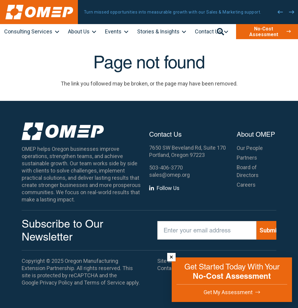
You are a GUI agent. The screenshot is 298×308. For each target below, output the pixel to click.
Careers (246, 185)
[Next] (291, 12)
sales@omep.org (169, 175)
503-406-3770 (166, 167)
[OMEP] (39, 12)
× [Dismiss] (171, 257)
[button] (55, 32)
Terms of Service (104, 282)
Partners (247, 157)
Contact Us (170, 268)
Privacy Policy (56, 282)
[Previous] (280, 12)
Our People (250, 148)
